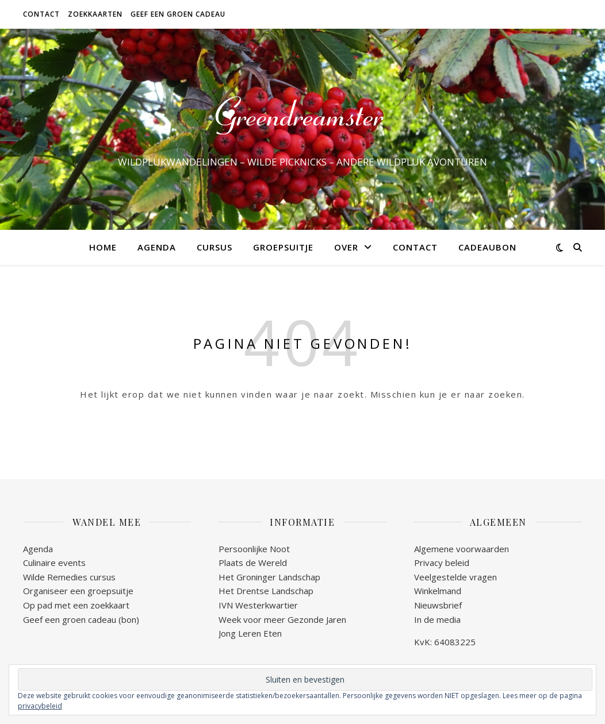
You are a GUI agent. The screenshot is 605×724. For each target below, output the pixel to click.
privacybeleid (40, 706)
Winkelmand (437, 590)
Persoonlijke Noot (254, 548)
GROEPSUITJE (283, 247)
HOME (103, 247)
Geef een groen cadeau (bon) (81, 619)
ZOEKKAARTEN (95, 14)
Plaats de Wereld (253, 562)
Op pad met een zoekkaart (76, 605)
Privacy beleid (441, 562)
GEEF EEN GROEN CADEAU (178, 14)
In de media (437, 619)
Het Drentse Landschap (266, 590)
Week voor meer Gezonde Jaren (282, 619)
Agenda (38, 548)
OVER (346, 247)
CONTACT (41, 14)
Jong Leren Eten (250, 633)
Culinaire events (54, 562)
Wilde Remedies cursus (69, 577)
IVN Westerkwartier (258, 605)
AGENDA (156, 247)
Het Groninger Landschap (269, 577)
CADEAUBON (487, 247)
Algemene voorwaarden (461, 548)
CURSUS (214, 247)
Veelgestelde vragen (455, 577)
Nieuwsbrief (438, 605)
